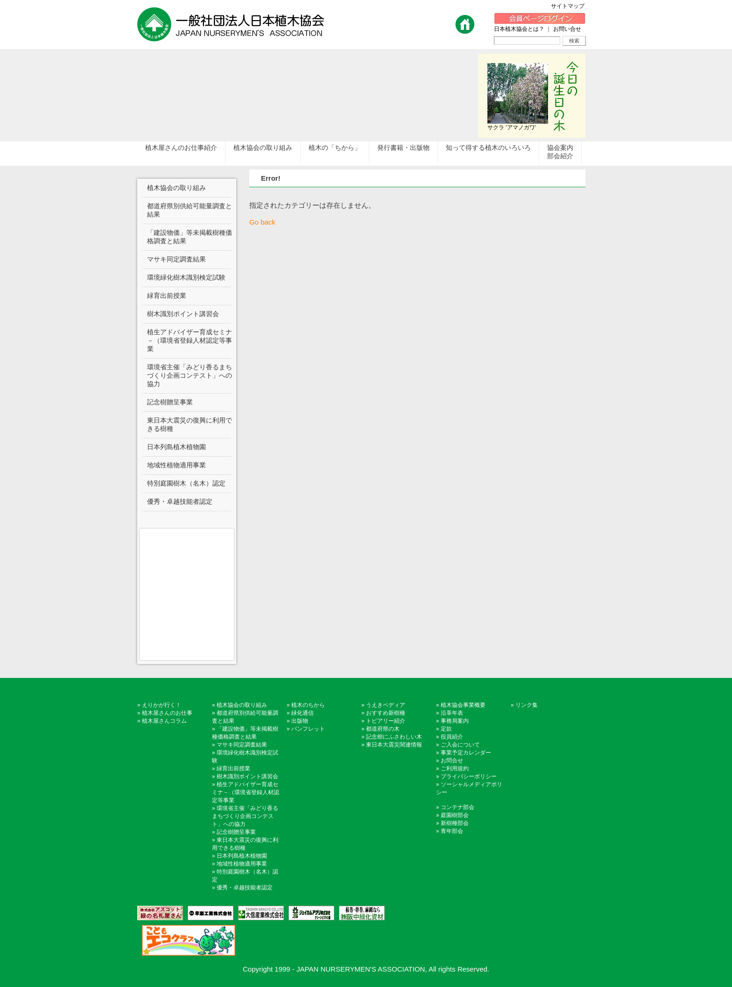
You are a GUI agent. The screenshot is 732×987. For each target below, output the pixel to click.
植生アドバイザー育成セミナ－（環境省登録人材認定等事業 (245, 792)
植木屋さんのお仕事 (167, 713)
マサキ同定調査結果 (242, 744)
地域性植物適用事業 (242, 863)
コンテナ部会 (457, 807)
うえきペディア (385, 705)
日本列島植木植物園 (242, 856)
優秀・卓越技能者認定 (245, 887)
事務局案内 (455, 721)
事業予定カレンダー (466, 752)
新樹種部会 (455, 823)
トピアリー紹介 (385, 721)
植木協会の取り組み (242, 705)
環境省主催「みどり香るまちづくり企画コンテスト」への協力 (245, 816)
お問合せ (452, 760)
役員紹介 (452, 736)
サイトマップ (570, 6)
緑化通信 (302, 713)
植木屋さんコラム (164, 721)
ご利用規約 (455, 768)
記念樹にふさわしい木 (394, 736)
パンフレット (308, 729)
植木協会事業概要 (463, 705)
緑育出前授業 (233, 768)
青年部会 (452, 831)
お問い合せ (567, 29)
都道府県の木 (383, 729)
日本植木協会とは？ (519, 29)
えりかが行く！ (161, 705)
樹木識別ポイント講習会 (247, 776)
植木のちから (308, 705)
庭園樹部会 (455, 815)
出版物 (299, 721)
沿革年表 (452, 713)
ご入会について (460, 744)
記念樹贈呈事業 (236, 832)
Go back (262, 222)
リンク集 (526, 705)
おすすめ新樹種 (385, 713)
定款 (446, 729)
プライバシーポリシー (469, 776)
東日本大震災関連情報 (394, 744)
